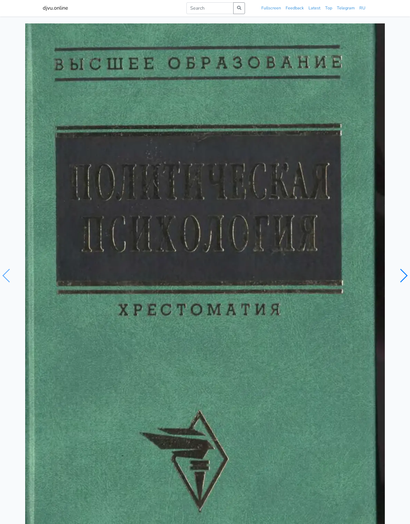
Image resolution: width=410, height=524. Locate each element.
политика (96, 275)
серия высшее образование (216, 275)
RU (362, 8)
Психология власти (308, 383)
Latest (314, 8)
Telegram (346, 8)
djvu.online (55, 7)
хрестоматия (172, 275)
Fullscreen (271, 8)
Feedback (295, 8)
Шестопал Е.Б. (78, 263)
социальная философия (132, 275)
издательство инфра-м (324, 275)
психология (72, 275)
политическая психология (272, 275)
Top (328, 8)
